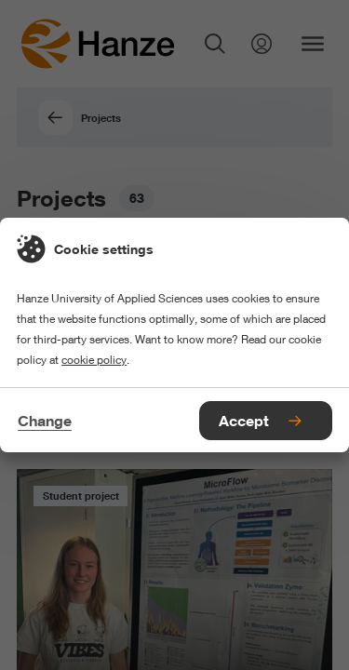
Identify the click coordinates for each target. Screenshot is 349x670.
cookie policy (94, 360)
